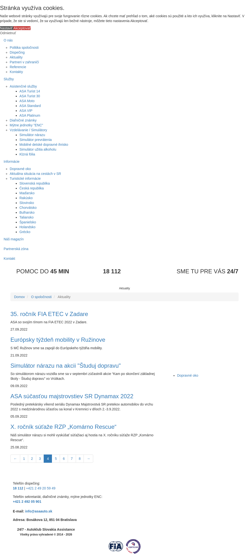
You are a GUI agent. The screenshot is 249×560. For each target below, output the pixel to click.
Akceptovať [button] (22, 28)
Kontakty (16, 72)
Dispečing (17, 52)
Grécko (24, 232)
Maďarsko (26, 193)
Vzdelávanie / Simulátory (28, 130)
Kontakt (9, 258)
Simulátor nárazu (32, 135)
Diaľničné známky (23, 120)
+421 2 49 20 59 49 (40, 488)
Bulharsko (26, 212)
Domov (19, 297)
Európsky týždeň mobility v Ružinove (57, 339)
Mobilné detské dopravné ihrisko (43, 144)
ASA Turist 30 (29, 96)
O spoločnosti (41, 297)
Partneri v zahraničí (24, 62)
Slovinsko (26, 203)
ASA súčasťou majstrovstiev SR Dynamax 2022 (71, 396)
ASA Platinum (29, 115)
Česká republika (31, 188)
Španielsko (27, 222)
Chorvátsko (28, 208)
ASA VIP (26, 111)
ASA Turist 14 (29, 91)
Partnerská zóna (16, 249)
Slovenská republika (34, 183)
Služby (9, 79)
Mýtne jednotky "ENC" (26, 125)
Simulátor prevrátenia (35, 140)
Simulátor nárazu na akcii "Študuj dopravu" (65, 365)
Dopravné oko (20, 169)
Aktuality (16, 57)
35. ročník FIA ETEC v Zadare (49, 314)
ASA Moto (26, 101)
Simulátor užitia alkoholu (37, 149)
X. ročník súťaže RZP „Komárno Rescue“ (63, 426)
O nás (8, 40)
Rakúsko (26, 198)
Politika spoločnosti (24, 47)
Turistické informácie (25, 178)
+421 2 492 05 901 (27, 501)
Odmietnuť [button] (8, 33)
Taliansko (26, 217)
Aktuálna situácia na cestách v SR (35, 174)
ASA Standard (30, 106)
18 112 (18, 488)
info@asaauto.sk (38, 511)
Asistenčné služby (23, 86)
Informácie (11, 161)
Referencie (18, 67)
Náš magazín (14, 239)
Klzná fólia (27, 154)
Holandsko (27, 227)
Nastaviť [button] (6, 28)
